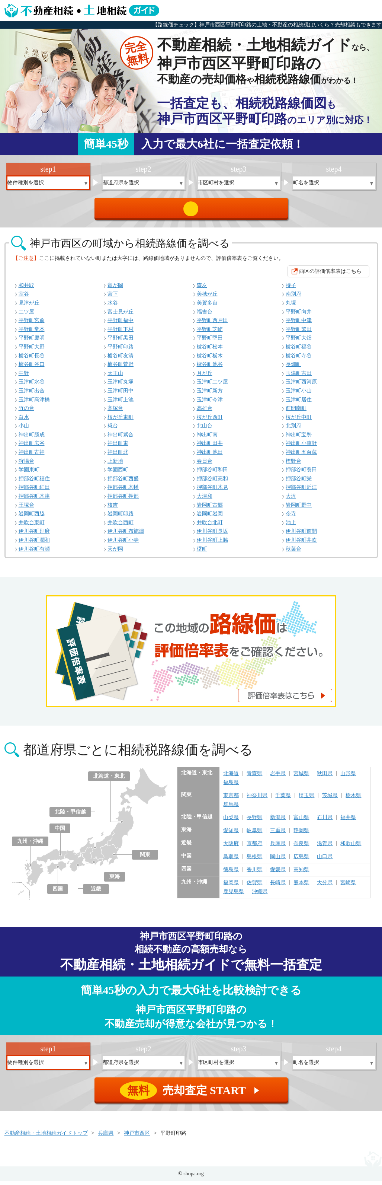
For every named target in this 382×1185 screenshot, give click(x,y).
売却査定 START (192, 210)
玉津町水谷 (32, 385)
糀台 (112, 429)
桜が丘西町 (210, 421)
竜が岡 (115, 289)
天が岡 (115, 552)
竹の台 (26, 412)
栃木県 (353, 799)
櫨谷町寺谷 (299, 359)
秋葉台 (293, 552)
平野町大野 (32, 350)
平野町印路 (120, 350)
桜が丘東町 (120, 421)
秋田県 (325, 777)
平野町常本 (32, 333)
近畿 (96, 892)
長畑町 (293, 368)
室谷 (24, 297)
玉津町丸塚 (120, 385)
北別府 (293, 429)
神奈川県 (257, 799)
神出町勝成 (32, 438)
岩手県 (278, 777)
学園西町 (117, 473)
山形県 (348, 777)
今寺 (291, 517)
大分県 (325, 886)
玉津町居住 (299, 403)
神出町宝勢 (299, 438)
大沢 (291, 500)
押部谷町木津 (34, 500)
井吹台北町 (210, 526)
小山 (24, 429)
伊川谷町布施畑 (125, 535)
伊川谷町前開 (301, 535)
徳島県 (231, 873)
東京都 (231, 799)
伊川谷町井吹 (301, 544)
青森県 (254, 777)
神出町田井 (210, 447)
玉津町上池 (120, 403)
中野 (24, 377)
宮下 (112, 297)
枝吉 (112, 509)
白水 (24, 421)
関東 (145, 858)
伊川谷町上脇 (212, 544)
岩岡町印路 (120, 517)
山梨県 (231, 821)
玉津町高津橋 (34, 403)
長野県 (254, 821)
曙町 (202, 552)
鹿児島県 (233, 895)
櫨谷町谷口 (32, 368)
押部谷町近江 (301, 491)
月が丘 (204, 377)
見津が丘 (29, 306)
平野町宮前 (32, 324)
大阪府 (231, 847)
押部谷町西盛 (123, 482)
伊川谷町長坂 (212, 535)
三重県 (278, 834)
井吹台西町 (120, 526)
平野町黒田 (120, 341)
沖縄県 (259, 895)
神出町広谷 (32, 447)
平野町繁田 (299, 333)
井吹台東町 (32, 526)
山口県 (325, 860)
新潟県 (278, 821)
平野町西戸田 (212, 324)
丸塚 (291, 306)
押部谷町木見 (212, 491)
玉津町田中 (120, 394)
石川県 (325, 821)
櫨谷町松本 (210, 350)
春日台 (204, 465)
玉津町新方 (210, 394)
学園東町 (29, 473)
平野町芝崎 (210, 333)
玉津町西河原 (301, 385)
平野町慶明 (32, 341)
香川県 (254, 873)
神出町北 (117, 456)
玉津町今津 (210, 403)
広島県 (301, 860)
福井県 (348, 821)
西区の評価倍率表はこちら (330, 275)
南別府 (293, 297)
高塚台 (115, 412)
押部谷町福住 (34, 482)
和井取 (26, 289)
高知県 (301, 873)
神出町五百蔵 (301, 456)
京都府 (254, 847)
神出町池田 (210, 456)
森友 (202, 289)
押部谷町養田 (301, 473)
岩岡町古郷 (210, 509)
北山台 (204, 429)
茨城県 (330, 799)
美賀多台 (207, 306)
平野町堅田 (210, 341)
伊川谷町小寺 (123, 544)
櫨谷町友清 (120, 359)
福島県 (231, 786)
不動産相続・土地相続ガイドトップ (46, 1137)
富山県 (301, 821)
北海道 (231, 777)
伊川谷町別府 (34, 535)
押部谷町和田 (212, 473)
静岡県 (301, 834)
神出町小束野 (301, 447)
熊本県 (301, 886)
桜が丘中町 (299, 421)
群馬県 (231, 808)
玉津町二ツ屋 (212, 385)
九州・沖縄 (30, 845)
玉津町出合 (32, 394)
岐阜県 (254, 834)
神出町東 (117, 447)
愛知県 (231, 834)
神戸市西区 (137, 1137)
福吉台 (204, 315)
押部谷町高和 (212, 482)
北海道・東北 (109, 780)
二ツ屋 (26, 315)
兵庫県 (278, 847)
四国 (57, 892)
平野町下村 (120, 333)
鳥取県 (231, 860)
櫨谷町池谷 (210, 368)
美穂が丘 (207, 297)
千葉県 (283, 799)
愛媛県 (278, 873)
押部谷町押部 (123, 500)
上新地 (115, 465)
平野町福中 (120, 324)
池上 (291, 526)
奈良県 (301, 847)
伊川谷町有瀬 (34, 552)
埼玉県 (306, 799)
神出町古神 (32, 456)
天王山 (115, 377)
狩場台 (26, 465)
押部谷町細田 (34, 491)
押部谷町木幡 (123, 491)
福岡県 (231, 886)
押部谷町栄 (299, 482)
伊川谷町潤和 (34, 544)
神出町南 (207, 438)
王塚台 (26, 509)
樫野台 (293, 465)
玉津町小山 (299, 394)
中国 (60, 832)
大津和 (204, 500)
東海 (114, 880)
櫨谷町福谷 (299, 350)
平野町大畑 (299, 341)
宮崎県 (348, 886)
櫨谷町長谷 (32, 359)
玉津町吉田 (299, 377)
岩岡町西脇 (32, 517)
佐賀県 (254, 886)
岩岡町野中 (299, 509)
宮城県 (301, 777)
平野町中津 (299, 324)
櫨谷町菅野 (120, 368)
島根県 (254, 860)
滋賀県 (325, 847)
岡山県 (278, 860)
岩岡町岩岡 (210, 517)
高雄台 (204, 412)
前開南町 (296, 412)
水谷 (112, 306)
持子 (291, 289)
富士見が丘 (120, 315)
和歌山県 (350, 847)
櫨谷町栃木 (210, 359)
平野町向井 (299, 315)
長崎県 (278, 886)
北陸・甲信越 (70, 815)
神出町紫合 (120, 438)
